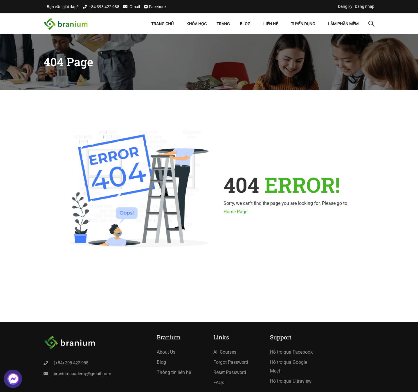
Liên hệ (270, 24)
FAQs (218, 382)
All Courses (224, 352)
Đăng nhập (364, 6)
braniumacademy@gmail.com (82, 373)
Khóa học (196, 24)
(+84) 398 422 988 (71, 363)
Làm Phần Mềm (343, 24)
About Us (166, 352)
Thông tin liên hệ (174, 372)
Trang (223, 24)
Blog (245, 24)
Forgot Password (230, 362)
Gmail (134, 6)
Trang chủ (162, 24)
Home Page (235, 211)
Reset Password (229, 372)
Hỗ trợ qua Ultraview (290, 381)
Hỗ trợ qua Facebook (291, 352)
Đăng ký (345, 6)
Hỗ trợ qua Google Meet (288, 366)
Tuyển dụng (303, 24)
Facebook (157, 6)
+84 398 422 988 (104, 6)
